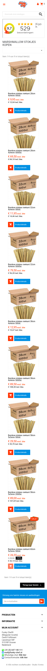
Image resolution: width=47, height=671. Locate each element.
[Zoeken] (21, 14)
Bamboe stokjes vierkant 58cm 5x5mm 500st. (21, 436)
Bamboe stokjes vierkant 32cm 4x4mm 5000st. (21, 265)
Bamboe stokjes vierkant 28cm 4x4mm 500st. (21, 94)
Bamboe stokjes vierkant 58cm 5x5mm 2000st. (21, 493)
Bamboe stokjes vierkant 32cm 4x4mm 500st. (21, 208)
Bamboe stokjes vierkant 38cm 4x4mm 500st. (21, 322)
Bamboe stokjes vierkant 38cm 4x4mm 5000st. (21, 379)
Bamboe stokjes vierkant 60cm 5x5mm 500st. (21, 550)
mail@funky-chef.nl (13, 652)
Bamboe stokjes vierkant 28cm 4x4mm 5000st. (21, 151)
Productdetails (20, 111)
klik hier (24, 657)
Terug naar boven (32, 585)
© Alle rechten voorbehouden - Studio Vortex (24, 665)
